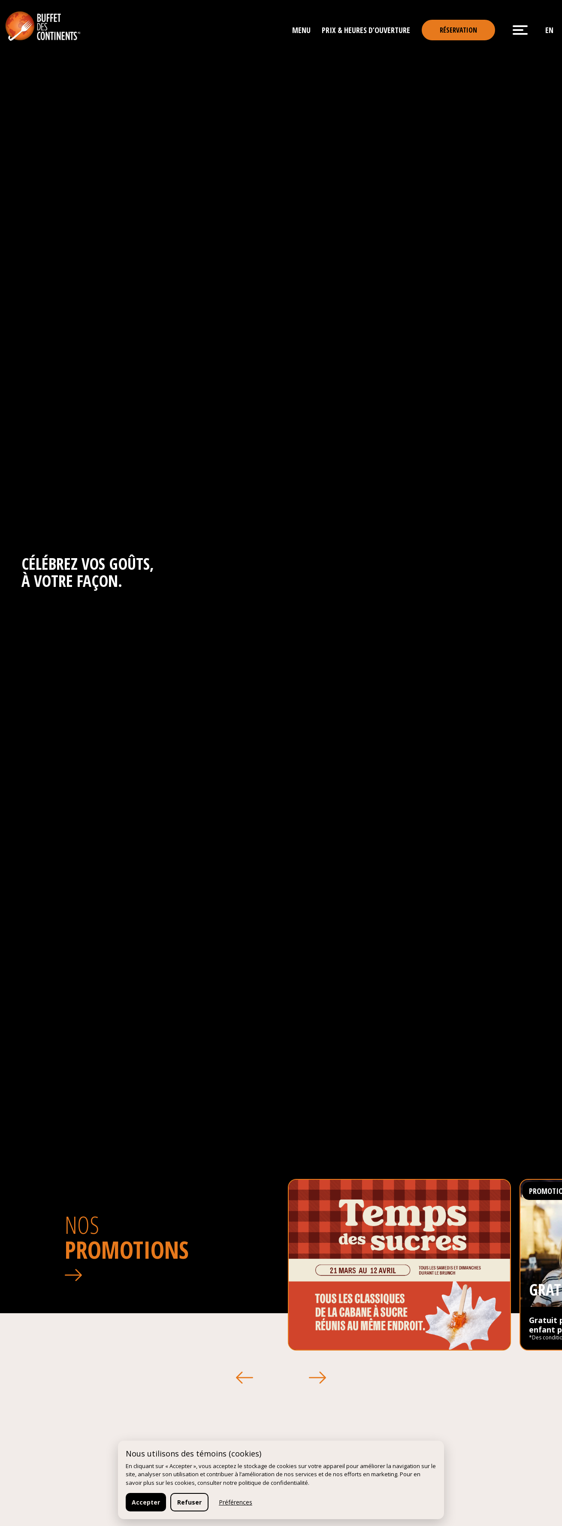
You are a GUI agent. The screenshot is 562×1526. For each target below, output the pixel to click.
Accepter (146, 1502)
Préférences (235, 1502)
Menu (301, 30)
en (549, 30)
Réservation (458, 30)
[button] (245, 1377)
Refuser (189, 1502)
